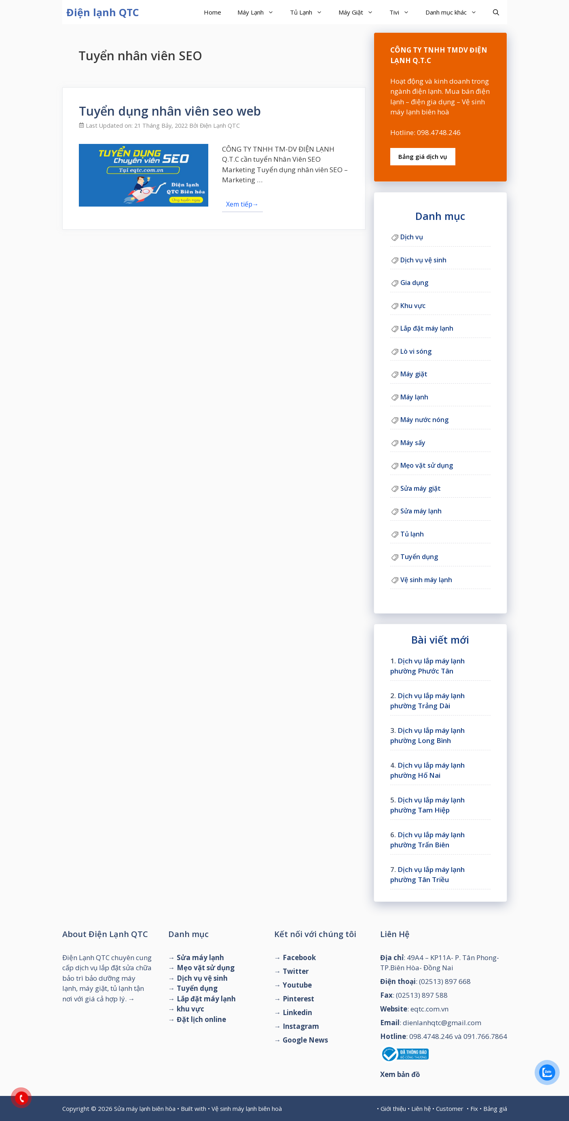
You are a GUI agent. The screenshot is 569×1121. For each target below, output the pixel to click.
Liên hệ (421, 1108)
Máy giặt (413, 373)
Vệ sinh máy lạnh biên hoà (247, 1108)
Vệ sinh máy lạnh (426, 579)
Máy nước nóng (424, 419)
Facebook (299, 957)
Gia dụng (414, 282)
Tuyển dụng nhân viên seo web (170, 111)
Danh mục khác (455, 12)
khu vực (190, 1008)
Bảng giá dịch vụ (422, 156)
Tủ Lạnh (310, 12)
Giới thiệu (393, 1108)
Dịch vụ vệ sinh (423, 259)
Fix (474, 1108)
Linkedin (297, 1012)
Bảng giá (495, 1108)
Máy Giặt (359, 12)
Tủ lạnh (412, 534)
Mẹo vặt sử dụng (426, 465)
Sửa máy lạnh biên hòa (145, 1108)
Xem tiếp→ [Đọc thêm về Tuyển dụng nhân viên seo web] (242, 204)
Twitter (296, 971)
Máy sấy (412, 442)
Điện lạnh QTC (102, 12)
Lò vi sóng (416, 351)
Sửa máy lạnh (421, 511)
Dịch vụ (411, 236)
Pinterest (298, 998)
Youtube (297, 985)
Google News (305, 1040)
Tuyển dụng (419, 556)
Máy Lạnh (259, 12)
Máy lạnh (414, 397)
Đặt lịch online (201, 1019)
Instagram (301, 1026)
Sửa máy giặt (420, 488)
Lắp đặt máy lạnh (426, 328)
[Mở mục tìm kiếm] (496, 12)
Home (212, 12)
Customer (449, 1108)
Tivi (403, 12)
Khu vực (412, 305)
